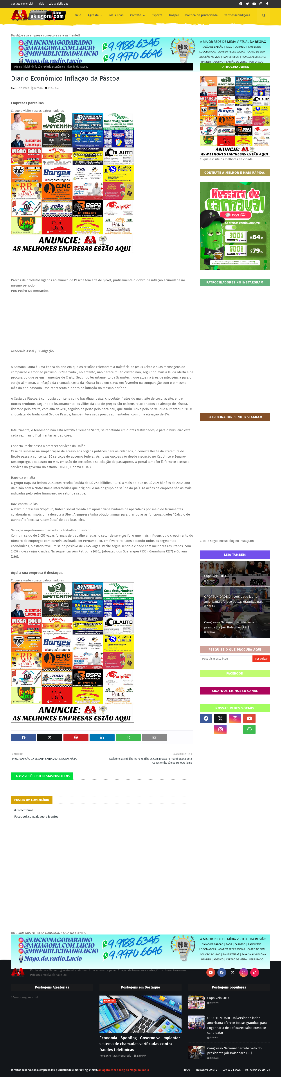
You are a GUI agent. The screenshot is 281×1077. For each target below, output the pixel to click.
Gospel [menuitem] (174, 15)
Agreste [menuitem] (93, 15)
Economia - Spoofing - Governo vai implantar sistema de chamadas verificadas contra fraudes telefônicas (139, 1044)
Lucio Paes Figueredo (29, 88)
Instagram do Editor (257, 1069)
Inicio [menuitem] (77, 15)
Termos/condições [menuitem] (237, 15)
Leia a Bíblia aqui (59, 3)
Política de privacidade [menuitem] (201, 15)
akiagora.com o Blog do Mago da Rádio (123, 1070)
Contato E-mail (232, 1069)
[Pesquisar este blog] (226, 658)
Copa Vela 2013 (215, 576)
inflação (37, 66)
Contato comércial (22, 3)
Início (41, 3)
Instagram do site (206, 1069)
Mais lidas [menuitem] (116, 15)
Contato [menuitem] (135, 15)
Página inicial (22, 66)
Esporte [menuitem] (157, 15)
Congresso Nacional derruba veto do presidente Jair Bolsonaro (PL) (231, 624)
